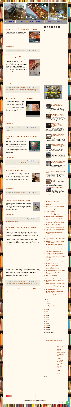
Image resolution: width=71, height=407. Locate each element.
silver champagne (31, 162)
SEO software (60, 350)
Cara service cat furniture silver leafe (53, 224)
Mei (48, 303)
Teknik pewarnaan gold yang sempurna (53, 236)
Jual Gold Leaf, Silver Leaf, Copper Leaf (19, 98)
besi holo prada (16, 194)
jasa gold (28, 89)
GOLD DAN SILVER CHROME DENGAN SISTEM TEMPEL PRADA (57, 135)
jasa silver (15, 90)
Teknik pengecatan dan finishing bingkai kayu (55, 278)
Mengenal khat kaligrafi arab (51, 275)
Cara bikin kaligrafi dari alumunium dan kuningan (55, 270)
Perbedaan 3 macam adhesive (51, 209)
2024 (47, 301)
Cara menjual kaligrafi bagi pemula (52, 263)
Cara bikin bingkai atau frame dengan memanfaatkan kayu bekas (58, 145)
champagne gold (11, 162)
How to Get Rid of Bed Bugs (60, 348)
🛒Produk (20, 21)
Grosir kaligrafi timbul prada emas (52, 268)
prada (33, 90)
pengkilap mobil (34, 219)
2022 (47, 311)
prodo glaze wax (15, 221)
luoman (33, 400)
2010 (47, 329)
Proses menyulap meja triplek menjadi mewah (55, 227)
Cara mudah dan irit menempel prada (53, 201)
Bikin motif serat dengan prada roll (52, 235)
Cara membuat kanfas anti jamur (52, 295)
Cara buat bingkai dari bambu (51, 277)
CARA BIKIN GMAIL (60, 367)
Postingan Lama (36, 288)
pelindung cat (21, 219)
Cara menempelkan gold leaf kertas (52, 214)
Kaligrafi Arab (48, 273)
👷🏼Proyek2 (58, 21)
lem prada (19, 90)
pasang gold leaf (24, 90)
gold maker (26, 162)
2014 (47, 321)
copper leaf (11, 89)
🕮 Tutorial (39, 21)
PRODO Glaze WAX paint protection (18, 200)
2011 (47, 327)
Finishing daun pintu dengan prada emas (54, 220)
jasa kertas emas (33, 89)
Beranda (19, 288)
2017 (47, 317)
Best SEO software (61, 352)
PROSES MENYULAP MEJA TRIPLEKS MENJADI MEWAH (57, 115)
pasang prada (29, 90)
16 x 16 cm (15, 128)
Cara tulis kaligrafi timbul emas (52, 265)
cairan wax (11, 219)
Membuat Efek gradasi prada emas (52, 202)
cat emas (20, 194)
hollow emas (24, 194)
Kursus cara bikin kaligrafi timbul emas (53, 251)
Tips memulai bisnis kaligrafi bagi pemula (54, 272)
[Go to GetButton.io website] (67, 405)
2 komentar (23, 50)
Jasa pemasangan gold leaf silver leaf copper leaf (22, 57)
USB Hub (59, 358)
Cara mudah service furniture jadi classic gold (55, 222)
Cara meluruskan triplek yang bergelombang (54, 294)
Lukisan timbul (49, 204)
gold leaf (20, 89)
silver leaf (36, 90)
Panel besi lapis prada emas (51, 211)
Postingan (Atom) (14, 290)
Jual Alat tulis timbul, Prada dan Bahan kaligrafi (55, 206)
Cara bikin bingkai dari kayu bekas (52, 289)
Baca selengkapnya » (10, 46)
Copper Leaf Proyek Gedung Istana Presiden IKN (22, 29)
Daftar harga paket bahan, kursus (52, 208)
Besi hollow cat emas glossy (15, 170)
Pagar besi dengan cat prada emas (52, 213)
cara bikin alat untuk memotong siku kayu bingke (55, 283)
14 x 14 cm (11, 128)
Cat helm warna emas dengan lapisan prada (54, 216)
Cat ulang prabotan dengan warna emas (53, 226)
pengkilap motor (9, 221)
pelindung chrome (27, 219)
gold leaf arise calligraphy (51, 285)
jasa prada (11, 90)
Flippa (58, 357)
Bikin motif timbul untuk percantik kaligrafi (54, 261)
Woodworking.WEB (61, 346)
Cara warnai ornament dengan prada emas (54, 244)
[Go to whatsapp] (67, 403)
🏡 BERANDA (9, 21)
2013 (47, 323)
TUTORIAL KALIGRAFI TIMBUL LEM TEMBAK (56, 188)
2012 (47, 325)
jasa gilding (24, 89)
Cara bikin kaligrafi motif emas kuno (53, 267)
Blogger (44, 400)
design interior (15, 89)
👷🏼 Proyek (49, 21)
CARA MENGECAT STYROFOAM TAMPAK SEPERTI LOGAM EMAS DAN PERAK (57, 125)
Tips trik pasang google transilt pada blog (54, 340)
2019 (47, 315)
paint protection (16, 219)
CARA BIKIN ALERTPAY (60, 361)
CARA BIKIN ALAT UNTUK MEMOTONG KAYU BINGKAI (57, 153)
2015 (47, 319)
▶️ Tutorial (29, 21)
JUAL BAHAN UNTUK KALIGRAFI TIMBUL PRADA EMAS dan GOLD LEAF (57, 106)
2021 (47, 313)
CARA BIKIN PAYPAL (60, 364)
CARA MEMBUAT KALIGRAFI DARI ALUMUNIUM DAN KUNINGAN (58, 163)
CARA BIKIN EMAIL (60, 370)
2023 (47, 309)
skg (6, 92)
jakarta (10, 130)
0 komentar (23, 87)
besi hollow (11, 194)
